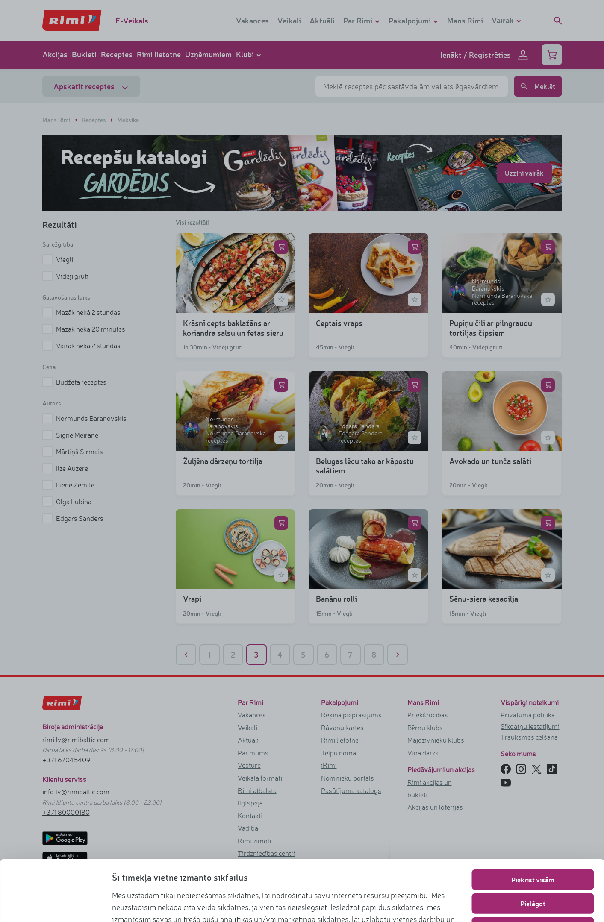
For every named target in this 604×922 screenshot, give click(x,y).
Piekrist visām (532, 822)
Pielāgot (532, 846)
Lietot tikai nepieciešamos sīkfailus (533, 870)
